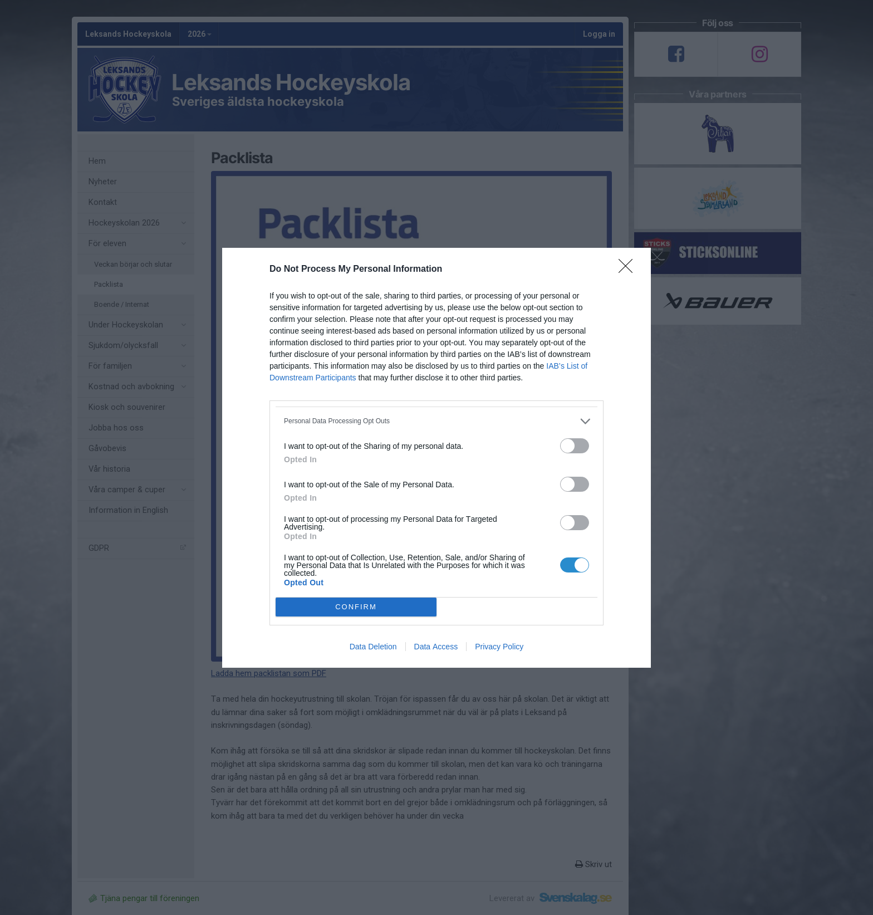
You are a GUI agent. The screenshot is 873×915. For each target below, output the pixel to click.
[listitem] (436, 421)
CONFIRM (356, 606)
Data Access (436, 646)
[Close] (629, 269)
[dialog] (436, 458)
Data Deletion (373, 646)
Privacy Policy (499, 646)
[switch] (574, 445)
